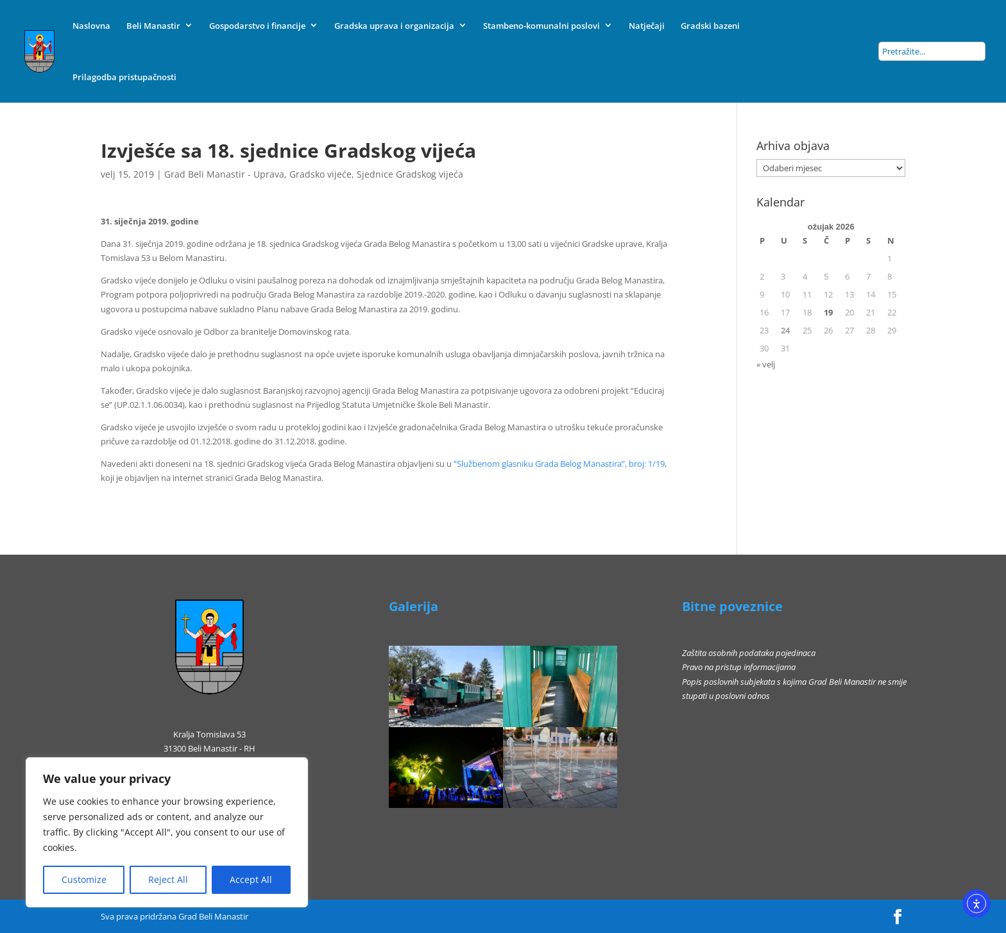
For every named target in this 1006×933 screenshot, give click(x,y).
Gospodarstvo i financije (257, 25)
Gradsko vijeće (320, 174)
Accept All (251, 879)
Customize (84, 879)
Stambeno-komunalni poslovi (541, 25)
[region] (167, 832)
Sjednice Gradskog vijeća (410, 174)
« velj (765, 364)
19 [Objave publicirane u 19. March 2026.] (828, 312)
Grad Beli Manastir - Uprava (224, 174)
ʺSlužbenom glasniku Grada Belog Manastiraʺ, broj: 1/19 (559, 463)
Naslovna (91, 25)
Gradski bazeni (710, 25)
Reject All (168, 879)
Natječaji (647, 25)
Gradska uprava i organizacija (394, 25)
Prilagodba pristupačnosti (124, 77)
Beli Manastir (153, 25)
